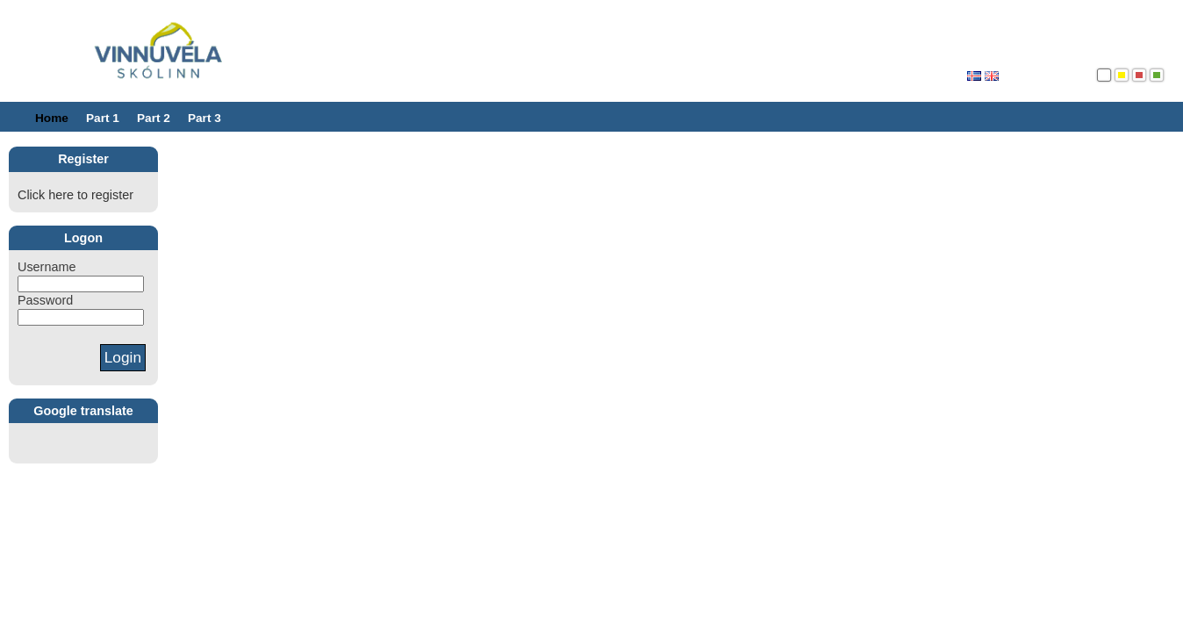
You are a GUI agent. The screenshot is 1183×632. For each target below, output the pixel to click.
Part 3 (204, 118)
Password (45, 300)
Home (51, 118)
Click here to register (75, 195)
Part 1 (102, 118)
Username (46, 267)
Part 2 (153, 118)
